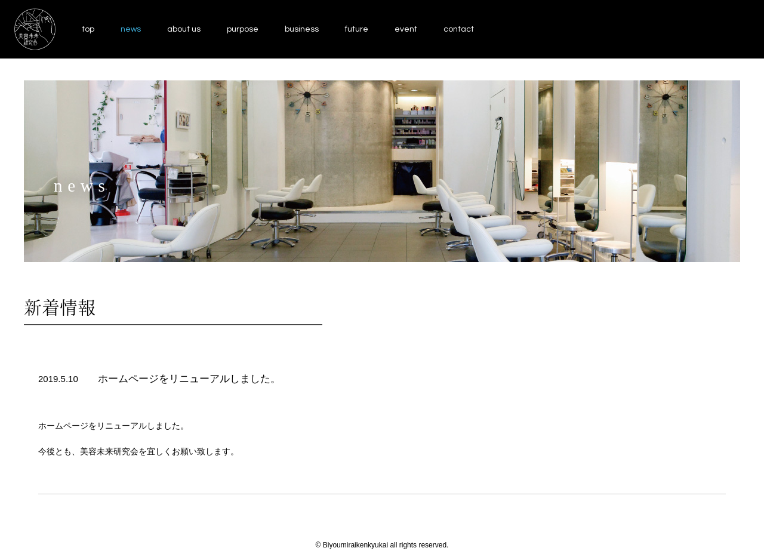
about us (184, 29)
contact (458, 29)
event (406, 29)
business (302, 29)
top (88, 29)
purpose (242, 29)
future (356, 29)
